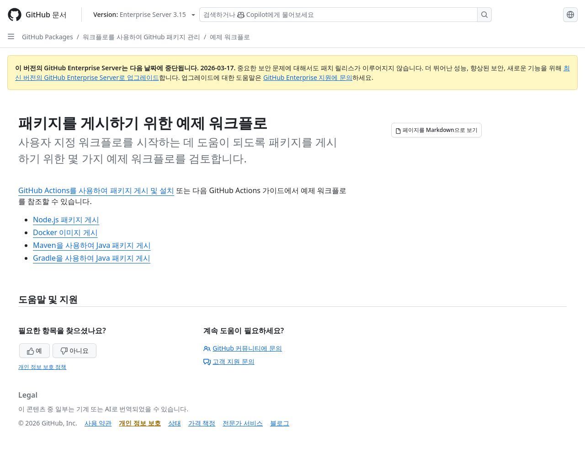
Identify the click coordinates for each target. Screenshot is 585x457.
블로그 (279, 423)
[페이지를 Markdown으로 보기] (436, 130)
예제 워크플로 (230, 36)
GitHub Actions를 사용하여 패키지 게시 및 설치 (96, 190)
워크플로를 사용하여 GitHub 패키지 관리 (141, 36)
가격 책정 (202, 423)
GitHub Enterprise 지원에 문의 (307, 77)
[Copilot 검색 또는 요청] (345, 14)
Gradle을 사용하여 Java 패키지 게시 (91, 258)
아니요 (74, 350)
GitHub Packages (47, 36)
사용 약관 (98, 423)
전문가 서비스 (243, 423)
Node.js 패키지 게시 (66, 220)
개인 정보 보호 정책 (42, 367)
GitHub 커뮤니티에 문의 (242, 348)
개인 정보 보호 (139, 423)
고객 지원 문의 (228, 361)
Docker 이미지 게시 (65, 232)
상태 (174, 423)
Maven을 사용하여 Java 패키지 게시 (92, 245)
